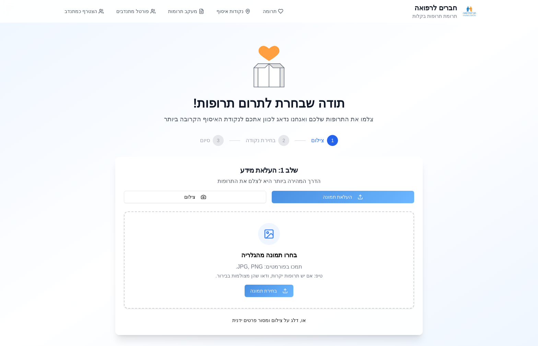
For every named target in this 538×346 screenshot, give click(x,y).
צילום (195, 197)
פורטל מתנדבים (136, 11)
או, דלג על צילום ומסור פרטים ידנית (268, 320)
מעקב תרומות (186, 11)
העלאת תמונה (343, 197)
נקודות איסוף (233, 11)
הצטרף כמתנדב (84, 11)
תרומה (273, 11)
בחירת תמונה (269, 291)
